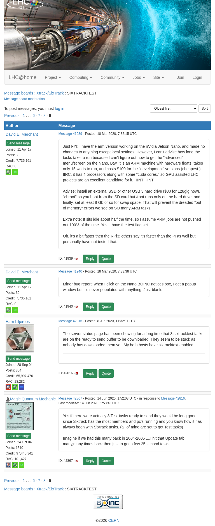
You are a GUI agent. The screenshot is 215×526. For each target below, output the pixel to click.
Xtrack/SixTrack (50, 93)
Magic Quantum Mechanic (33, 399)
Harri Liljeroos (18, 321)
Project (53, 77)
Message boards (18, 93)
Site (158, 77)
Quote (106, 259)
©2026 (107, 520)
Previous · (13, 115)
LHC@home (22, 77)
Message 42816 (70, 321)
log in (59, 108)
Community (112, 77)
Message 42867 (70, 398)
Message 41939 (70, 134)
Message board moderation (24, 99)
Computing (80, 77)
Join (180, 77)
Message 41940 (70, 271)
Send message (18, 143)
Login (197, 77)
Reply (90, 259)
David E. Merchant (22, 134)
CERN (114, 520)
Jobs (139, 77)
